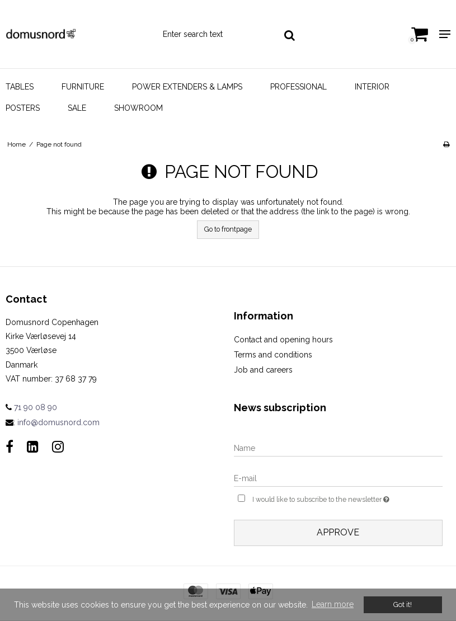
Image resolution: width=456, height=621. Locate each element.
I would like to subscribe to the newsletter (347, 498)
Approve (338, 532)
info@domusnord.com (58, 422)
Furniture (83, 86)
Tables (20, 86)
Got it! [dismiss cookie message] (402, 604)
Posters (23, 107)
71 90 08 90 (31, 407)
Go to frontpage (228, 229)
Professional (298, 86)
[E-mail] (338, 477)
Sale (77, 107)
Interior (372, 86)
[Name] (338, 447)
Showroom (138, 107)
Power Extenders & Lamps (187, 86)
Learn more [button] (333, 604)
